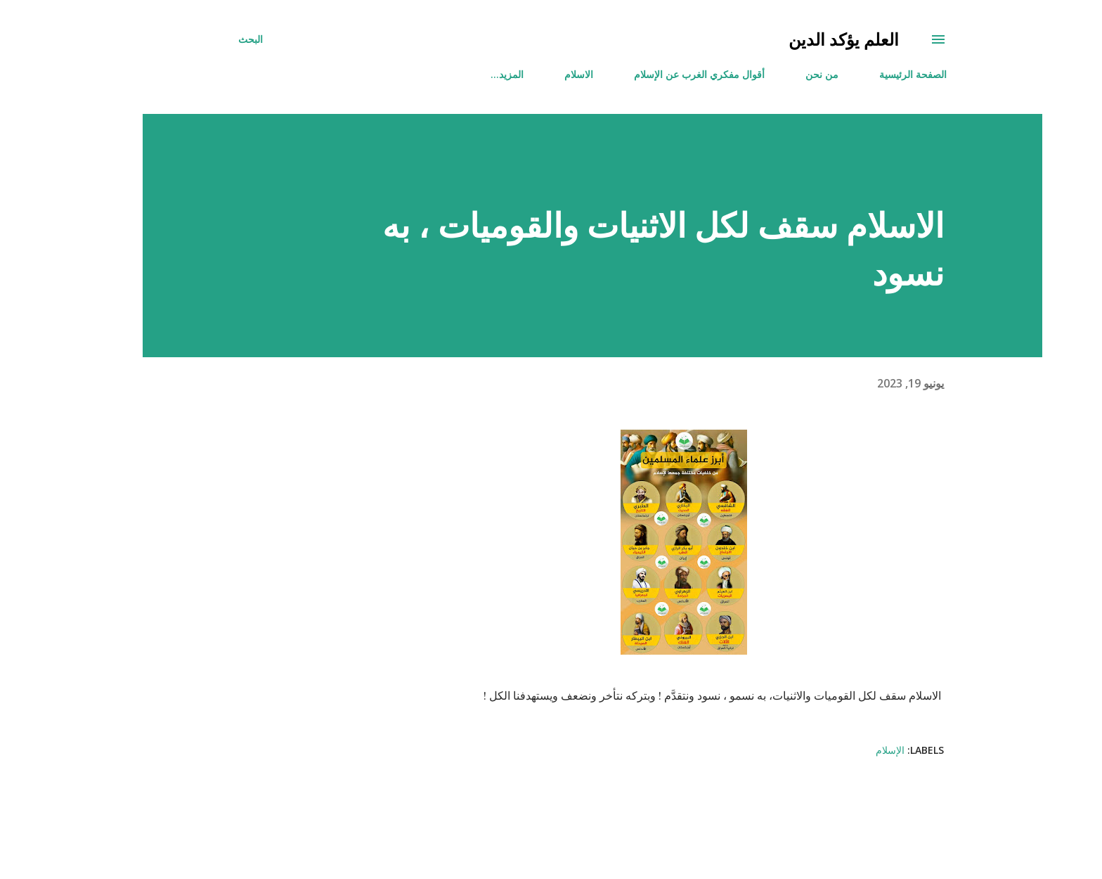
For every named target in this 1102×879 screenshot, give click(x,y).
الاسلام (537, 74)
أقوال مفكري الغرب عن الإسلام (657, 74)
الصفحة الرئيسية (871, 74)
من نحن (780, 74)
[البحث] (209, 39)
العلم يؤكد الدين (802, 39)
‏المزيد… (465, 74)
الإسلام (848, 750)
